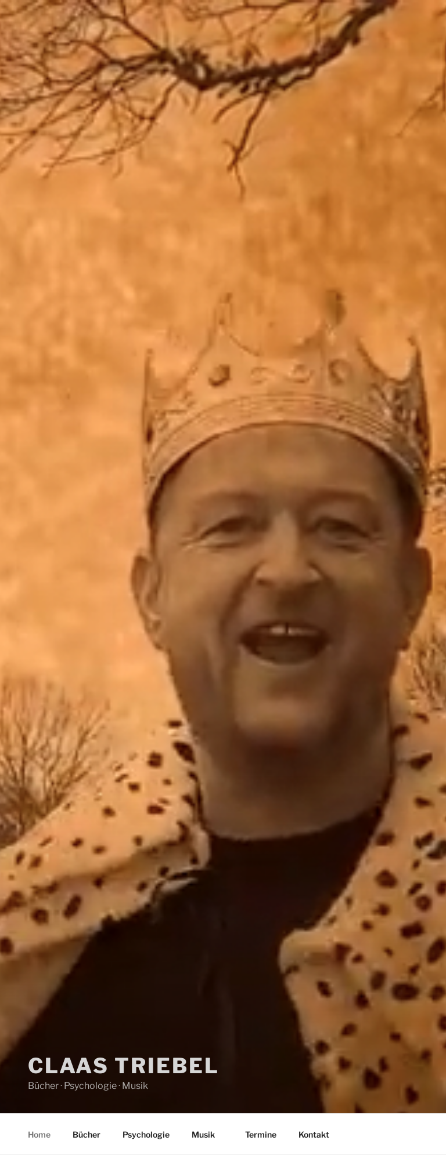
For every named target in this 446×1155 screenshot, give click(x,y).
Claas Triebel (123, 1059)
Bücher (86, 1134)
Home (39, 1134)
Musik (209, 1134)
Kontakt (313, 1134)
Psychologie (146, 1134)
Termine (260, 1134)
